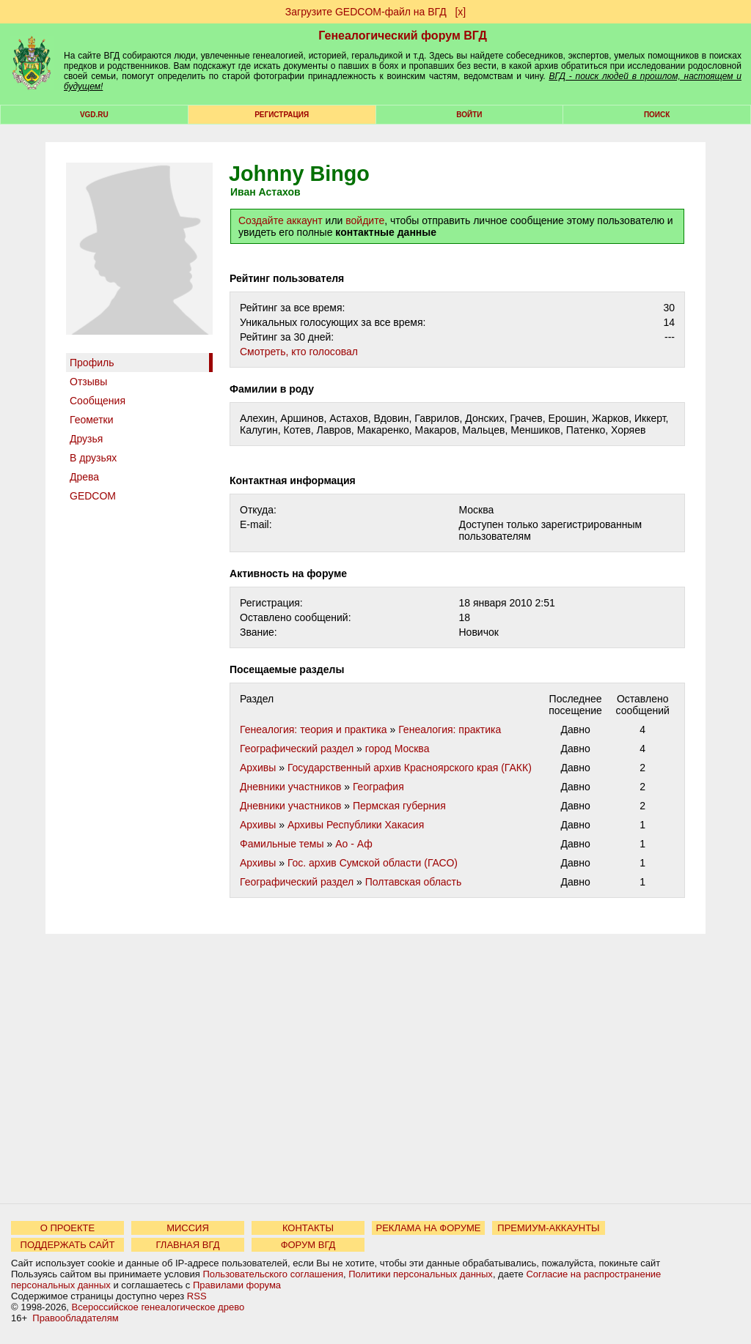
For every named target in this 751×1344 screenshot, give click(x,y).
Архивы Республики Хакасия (355, 825)
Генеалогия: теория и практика (313, 729)
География (378, 786)
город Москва (397, 748)
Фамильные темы (282, 844)
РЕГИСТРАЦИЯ (281, 115)
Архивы (258, 767)
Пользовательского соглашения (272, 1274)
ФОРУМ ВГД (308, 1244)
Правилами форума (237, 1285)
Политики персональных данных (420, 1274)
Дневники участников (290, 786)
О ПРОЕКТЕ (67, 1227)
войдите (364, 220)
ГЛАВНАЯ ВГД (188, 1244)
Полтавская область (413, 882)
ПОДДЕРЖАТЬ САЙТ (68, 1244)
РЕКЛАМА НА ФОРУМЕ (428, 1227)
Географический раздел (296, 748)
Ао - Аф (354, 844)
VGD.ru (94, 115)
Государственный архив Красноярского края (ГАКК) (409, 767)
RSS (197, 1296)
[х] (460, 12)
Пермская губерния (399, 806)
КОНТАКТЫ (308, 1227)
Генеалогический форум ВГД (402, 35)
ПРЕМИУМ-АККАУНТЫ (548, 1227)
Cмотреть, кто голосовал (299, 351)
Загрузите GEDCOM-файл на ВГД (366, 12)
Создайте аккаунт (280, 220)
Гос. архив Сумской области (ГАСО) (372, 863)
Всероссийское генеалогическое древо (158, 1307)
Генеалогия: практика (449, 729)
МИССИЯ (187, 1227)
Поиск (657, 115)
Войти (469, 115)
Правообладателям (75, 1318)
